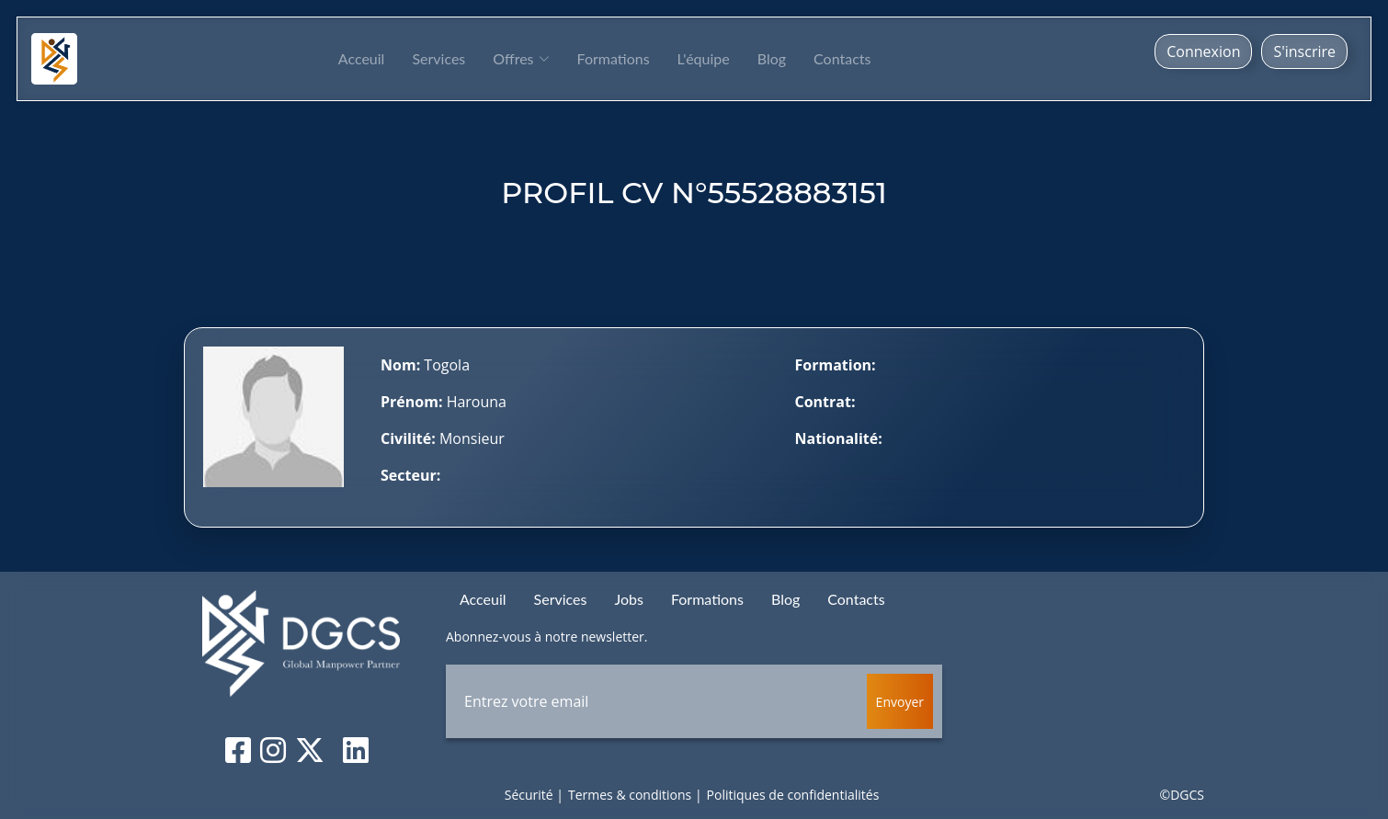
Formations (613, 58)
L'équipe (703, 58)
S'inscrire (1304, 51)
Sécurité (529, 794)
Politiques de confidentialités (793, 794)
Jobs (628, 599)
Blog (771, 58)
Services (438, 58)
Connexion (1203, 51)
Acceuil (361, 58)
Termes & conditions (629, 794)
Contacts (841, 58)
